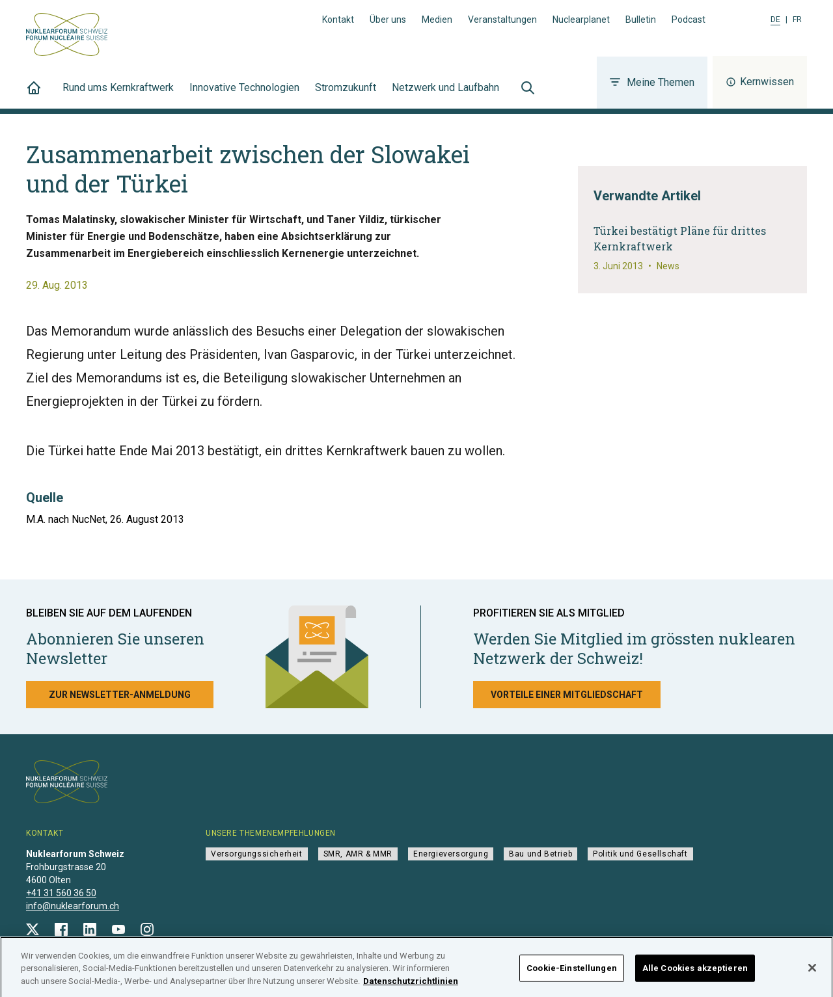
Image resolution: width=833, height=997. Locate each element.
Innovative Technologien (244, 95)
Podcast (688, 19)
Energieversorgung (450, 853)
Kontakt (338, 19)
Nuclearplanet (581, 19)
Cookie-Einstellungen (571, 974)
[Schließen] (812, 974)
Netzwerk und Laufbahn (445, 95)
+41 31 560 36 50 (61, 893)
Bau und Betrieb (540, 853)
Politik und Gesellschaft (640, 853)
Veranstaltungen (502, 19)
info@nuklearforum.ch (72, 906)
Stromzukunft (345, 95)
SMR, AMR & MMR (357, 853)
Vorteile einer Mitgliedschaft (567, 694)
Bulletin (640, 19)
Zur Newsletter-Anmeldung (120, 694)
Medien (437, 19)
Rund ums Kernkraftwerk (118, 95)
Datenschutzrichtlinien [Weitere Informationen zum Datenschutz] (410, 987)
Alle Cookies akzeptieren (695, 974)
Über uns (388, 19)
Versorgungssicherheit (257, 853)
